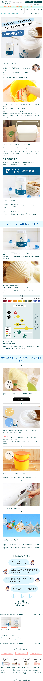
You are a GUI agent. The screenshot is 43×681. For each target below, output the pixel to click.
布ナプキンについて (17, 13)
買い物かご (37, 4)
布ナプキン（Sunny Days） (8, 13)
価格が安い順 (7, 614)
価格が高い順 (12, 614)
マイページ (28, 4)
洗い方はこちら (21, 399)
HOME (1, 13)
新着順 (17, 614)
